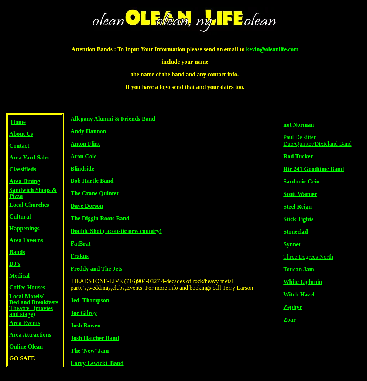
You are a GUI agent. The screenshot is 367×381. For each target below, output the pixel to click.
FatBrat (80, 243)
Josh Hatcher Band (95, 338)
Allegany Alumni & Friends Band (113, 119)
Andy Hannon (88, 131)
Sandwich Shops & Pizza (33, 193)
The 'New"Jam (90, 350)
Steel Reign (297, 206)
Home (18, 122)
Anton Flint (85, 144)
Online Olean (26, 346)
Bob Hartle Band (92, 181)
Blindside (82, 168)
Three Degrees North (308, 257)
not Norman (298, 124)
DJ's (14, 264)
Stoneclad (295, 232)
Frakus (80, 256)
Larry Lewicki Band (97, 363)
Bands (17, 252)
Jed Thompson (90, 300)
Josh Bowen (85, 325)
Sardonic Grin (301, 181)
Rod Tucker (298, 156)
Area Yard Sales (29, 157)
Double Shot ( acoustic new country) (116, 231)
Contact (19, 146)
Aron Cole (83, 156)
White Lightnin (302, 282)
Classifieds (22, 169)
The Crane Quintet (95, 193)
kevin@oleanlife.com (272, 49)
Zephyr (292, 307)
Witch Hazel (299, 294)
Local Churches (29, 205)
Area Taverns (26, 240)
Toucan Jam (298, 269)
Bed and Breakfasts (33, 302)
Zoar (289, 319)
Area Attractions (30, 335)
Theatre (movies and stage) (31, 311)
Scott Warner (300, 194)
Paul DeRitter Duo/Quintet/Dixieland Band (317, 140)
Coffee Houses (27, 287)
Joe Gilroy (84, 313)
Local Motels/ (27, 296)
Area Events (24, 323)
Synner (292, 244)
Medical (19, 275)
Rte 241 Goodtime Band (313, 169)
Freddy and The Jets (96, 268)
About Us (21, 134)
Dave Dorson (87, 206)
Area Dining (24, 181)
